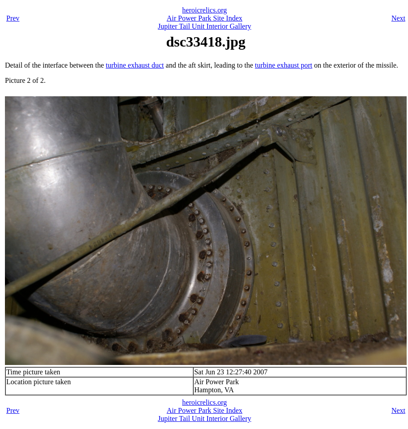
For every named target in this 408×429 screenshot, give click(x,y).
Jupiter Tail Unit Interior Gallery (204, 26)
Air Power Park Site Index (205, 18)
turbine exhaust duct (135, 65)
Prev (12, 18)
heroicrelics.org (204, 10)
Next (398, 18)
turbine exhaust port (284, 65)
